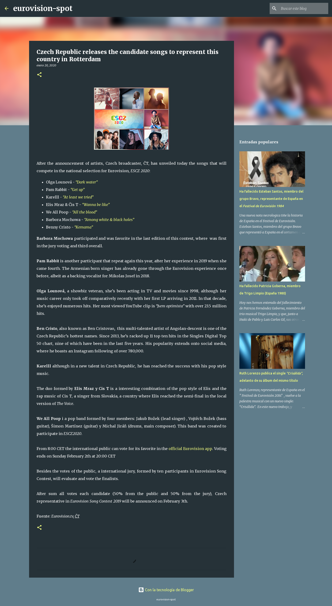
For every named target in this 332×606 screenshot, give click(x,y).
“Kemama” (84, 227)
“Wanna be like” (96, 204)
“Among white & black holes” (109, 219)
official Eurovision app (190, 448)
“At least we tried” (78, 197)
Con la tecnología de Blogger (166, 590)
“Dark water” (86, 182)
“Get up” (77, 189)
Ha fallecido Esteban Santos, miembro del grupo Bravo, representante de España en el (271, 199)
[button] (39, 75)
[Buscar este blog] (303, 8)
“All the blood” (84, 212)
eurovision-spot (42, 8)
